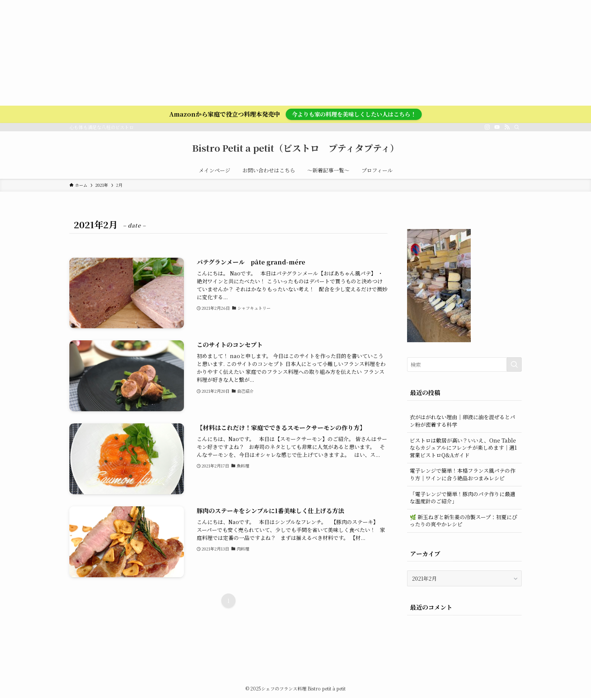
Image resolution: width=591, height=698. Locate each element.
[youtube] (497, 127)
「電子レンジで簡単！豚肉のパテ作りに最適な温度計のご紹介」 (462, 497)
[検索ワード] (464, 364)
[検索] (517, 127)
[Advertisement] (226, 53)
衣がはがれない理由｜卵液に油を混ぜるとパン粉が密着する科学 (462, 420)
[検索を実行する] (514, 364)
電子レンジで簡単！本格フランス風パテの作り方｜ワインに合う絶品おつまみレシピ (462, 474)
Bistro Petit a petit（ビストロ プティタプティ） (295, 147)
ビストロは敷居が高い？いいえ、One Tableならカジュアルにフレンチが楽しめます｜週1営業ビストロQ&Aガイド (463, 448)
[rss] (507, 127)
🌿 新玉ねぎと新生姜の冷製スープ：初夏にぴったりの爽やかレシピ (463, 520)
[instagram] (487, 127)
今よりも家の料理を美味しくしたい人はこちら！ (354, 114)
